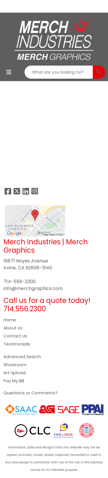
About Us (12, 328)
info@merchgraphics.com (33, 288)
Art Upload (14, 373)
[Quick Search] (58, 72)
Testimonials (16, 344)
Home (9, 320)
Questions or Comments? (30, 393)
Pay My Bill (13, 381)
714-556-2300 (19, 281)
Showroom (14, 365)
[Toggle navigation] (9, 72)
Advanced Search (22, 357)
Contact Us (15, 336)
